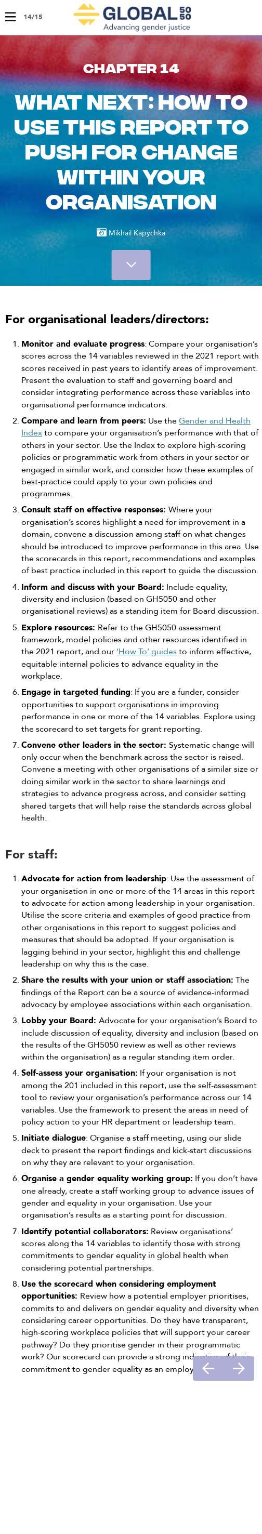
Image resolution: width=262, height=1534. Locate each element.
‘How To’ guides (146, 651)
